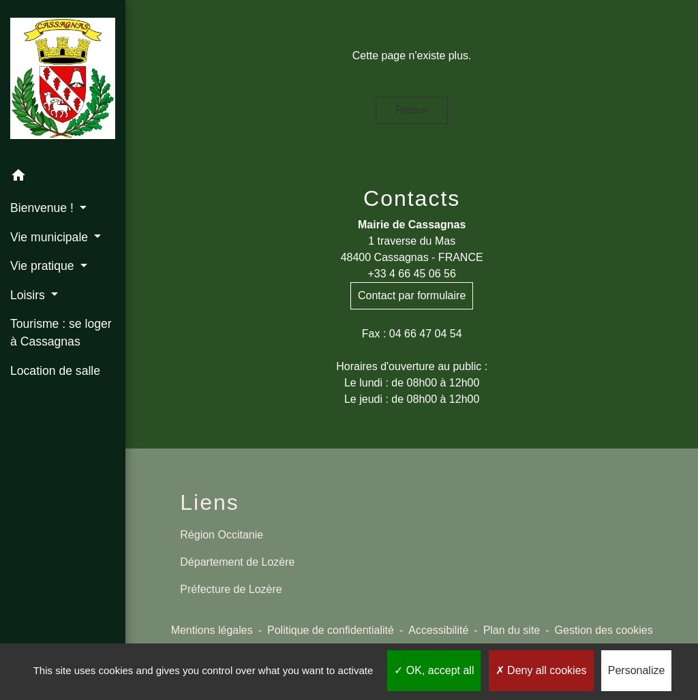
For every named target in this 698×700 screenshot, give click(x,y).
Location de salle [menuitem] (55, 371)
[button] (62, 178)
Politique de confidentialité (330, 630)
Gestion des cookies (604, 630)
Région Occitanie (221, 535)
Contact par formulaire (412, 295)
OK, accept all (434, 670)
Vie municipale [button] (50, 237)
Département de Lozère (237, 562)
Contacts (411, 198)
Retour (411, 110)
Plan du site (512, 630)
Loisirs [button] (29, 295)
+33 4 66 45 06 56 (411, 273)
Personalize (636, 670)
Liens (209, 502)
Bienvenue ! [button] (43, 208)
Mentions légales (212, 630)
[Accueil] (62, 81)
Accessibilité (438, 630)
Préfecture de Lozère (231, 589)
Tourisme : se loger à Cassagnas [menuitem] (61, 332)
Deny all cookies (541, 670)
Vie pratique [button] (43, 266)
